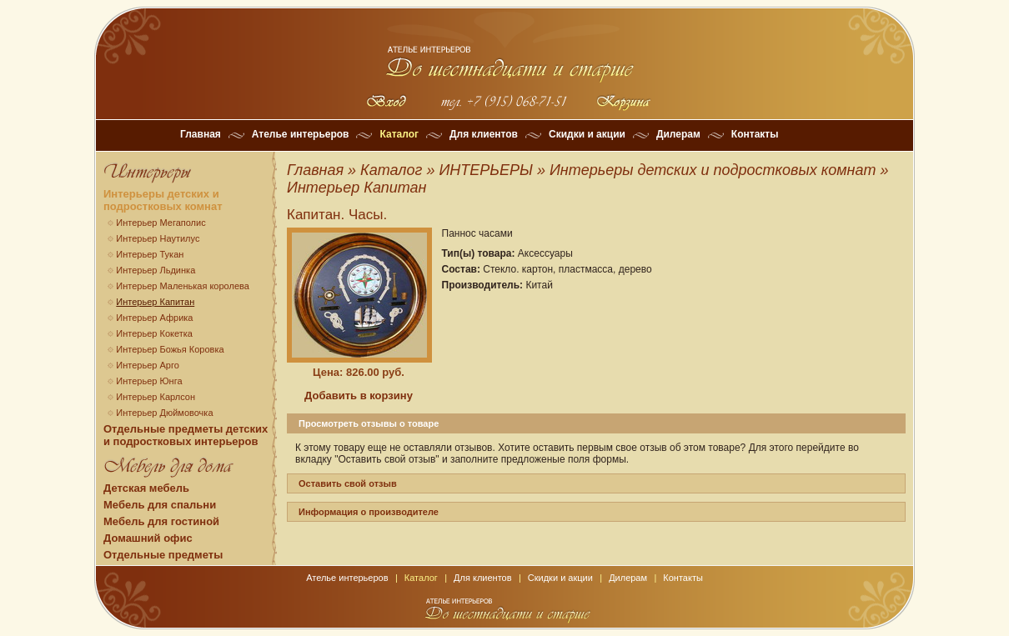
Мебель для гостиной (161, 521)
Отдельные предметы (163, 554)
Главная (200, 134)
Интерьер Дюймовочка (164, 413)
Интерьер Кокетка (154, 333)
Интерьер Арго (147, 365)
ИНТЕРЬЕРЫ (486, 170)
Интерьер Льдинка (155, 270)
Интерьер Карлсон (155, 397)
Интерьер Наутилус (157, 238)
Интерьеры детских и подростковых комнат (163, 200)
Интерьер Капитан (155, 302)
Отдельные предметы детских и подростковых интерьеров (185, 435)
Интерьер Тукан (149, 254)
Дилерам (678, 134)
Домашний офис (148, 538)
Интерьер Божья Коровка (169, 349)
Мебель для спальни (159, 504)
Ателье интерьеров (300, 134)
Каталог (399, 134)
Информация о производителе (369, 512)
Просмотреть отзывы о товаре (369, 423)
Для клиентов (483, 134)
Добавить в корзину (358, 395)
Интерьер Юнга (149, 381)
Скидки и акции (587, 134)
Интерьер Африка (154, 318)
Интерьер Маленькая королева (182, 286)
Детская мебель (146, 488)
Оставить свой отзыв (348, 483)
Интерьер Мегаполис (160, 223)
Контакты (755, 134)
